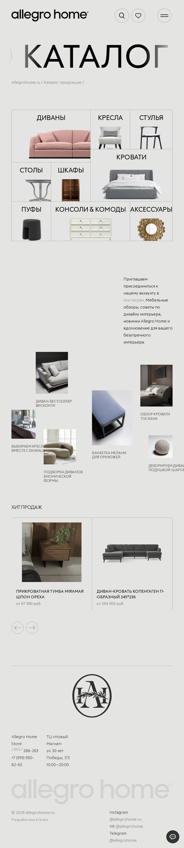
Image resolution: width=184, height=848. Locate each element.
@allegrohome (129, 827)
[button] (32, 628)
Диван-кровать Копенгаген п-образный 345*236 (130, 594)
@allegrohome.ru (126, 820)
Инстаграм (134, 300)
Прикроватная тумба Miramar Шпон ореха (50, 594)
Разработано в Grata (29, 820)
